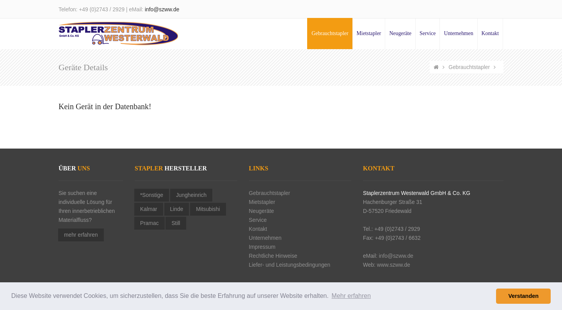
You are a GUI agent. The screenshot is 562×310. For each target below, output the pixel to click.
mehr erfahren (81, 235)
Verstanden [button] (523, 296)
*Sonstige (151, 195)
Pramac (149, 223)
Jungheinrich (191, 195)
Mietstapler (369, 33)
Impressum (262, 247)
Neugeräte (400, 33)
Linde (176, 209)
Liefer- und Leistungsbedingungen (290, 265)
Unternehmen (458, 33)
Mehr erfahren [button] (351, 295)
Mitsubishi (208, 209)
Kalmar (148, 209)
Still (175, 223)
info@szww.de (162, 9)
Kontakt (490, 33)
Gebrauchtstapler (329, 33)
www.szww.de (393, 265)
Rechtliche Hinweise (273, 256)
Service (428, 33)
